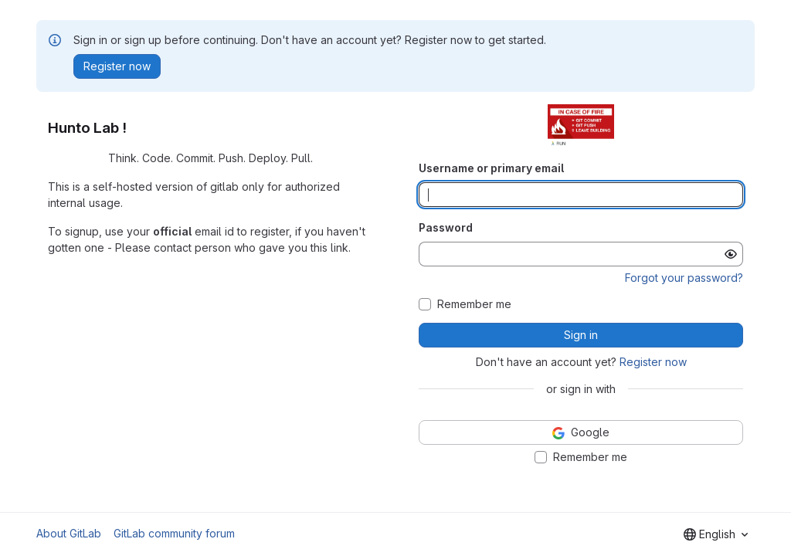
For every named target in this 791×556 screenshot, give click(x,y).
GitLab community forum (174, 533)
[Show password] (730, 254)
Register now (653, 361)
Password (446, 227)
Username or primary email (491, 168)
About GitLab (68, 533)
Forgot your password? (684, 277)
